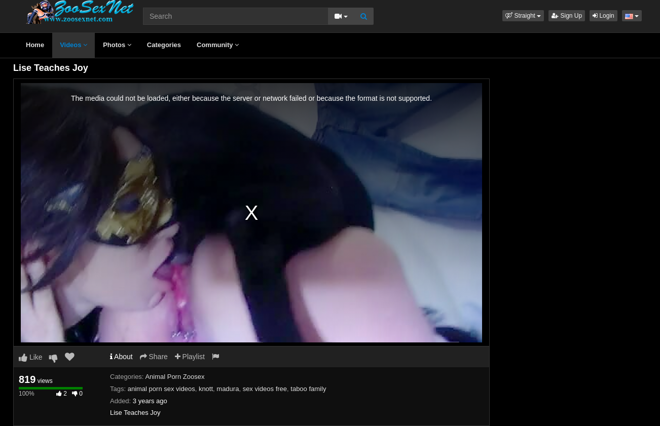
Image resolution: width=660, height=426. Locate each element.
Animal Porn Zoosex (174, 376)
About (121, 357)
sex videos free (265, 389)
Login (603, 15)
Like (31, 357)
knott (206, 389)
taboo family (308, 389)
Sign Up (567, 15)
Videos (73, 45)
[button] (523, 15)
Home (35, 45)
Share (154, 357)
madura (227, 389)
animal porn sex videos (161, 389)
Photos (117, 45)
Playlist (190, 357)
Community (218, 45)
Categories (164, 45)
